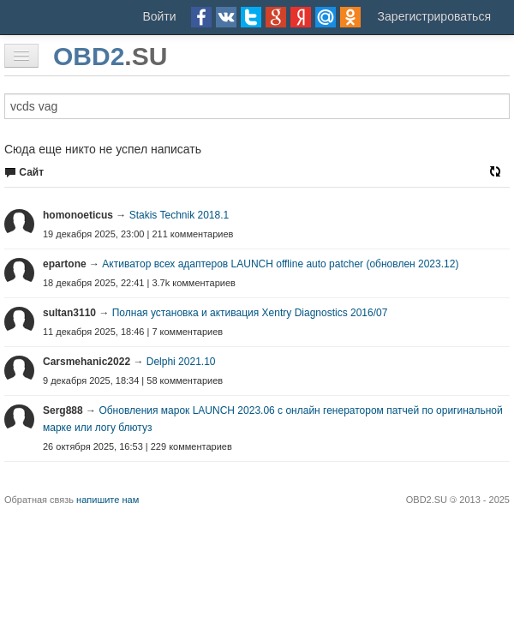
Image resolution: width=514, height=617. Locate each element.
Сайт (24, 172)
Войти (159, 16)
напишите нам (107, 499)
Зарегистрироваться (434, 16)
